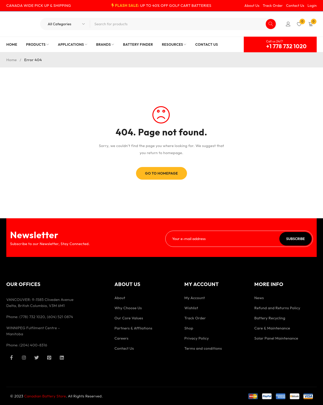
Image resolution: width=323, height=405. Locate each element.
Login (312, 5)
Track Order (273, 5)
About (119, 297)
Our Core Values (128, 318)
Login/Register (288, 24)
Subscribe (295, 238)
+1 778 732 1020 (286, 46)
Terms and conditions (203, 348)
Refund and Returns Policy (277, 307)
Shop (188, 328)
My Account (194, 297)
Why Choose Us (128, 307)
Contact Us (295, 5)
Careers (121, 338)
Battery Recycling (269, 318)
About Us (252, 5)
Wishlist (191, 307)
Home (11, 59)
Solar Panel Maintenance (276, 338)
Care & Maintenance (272, 328)
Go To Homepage (161, 173)
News (259, 297)
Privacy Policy (196, 338)
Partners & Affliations (133, 328)
